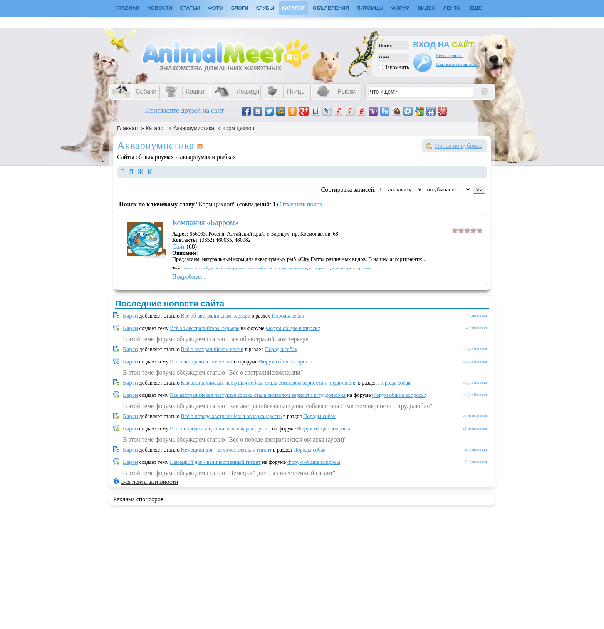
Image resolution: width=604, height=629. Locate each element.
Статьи (190, 8)
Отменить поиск (301, 204)
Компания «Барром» (205, 222)
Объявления (331, 8)
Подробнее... (188, 276)
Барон (130, 316)
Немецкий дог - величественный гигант (226, 450)
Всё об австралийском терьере (215, 316)
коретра (230, 268)
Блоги (239, 8)
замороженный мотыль (258, 268)
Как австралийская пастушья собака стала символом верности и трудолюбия (269, 383)
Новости (159, 8)
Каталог (293, 8)
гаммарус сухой (195, 268)
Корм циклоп (238, 128)
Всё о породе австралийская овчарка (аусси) (231, 416)
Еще (476, 8)
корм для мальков (292, 268)
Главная (127, 128)
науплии (338, 268)
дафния (216, 268)
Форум (400, 8)
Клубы (265, 8)
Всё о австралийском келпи (212, 349)
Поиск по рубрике (458, 145)
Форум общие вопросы (292, 328)
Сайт (178, 246)
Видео (427, 8)
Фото (215, 8)
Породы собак (288, 316)
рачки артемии (359, 268)
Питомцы (370, 8)
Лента (451, 8)
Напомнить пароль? (457, 64)
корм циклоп (319, 268)
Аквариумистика (193, 128)
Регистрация (449, 55)
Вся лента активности (149, 481)
